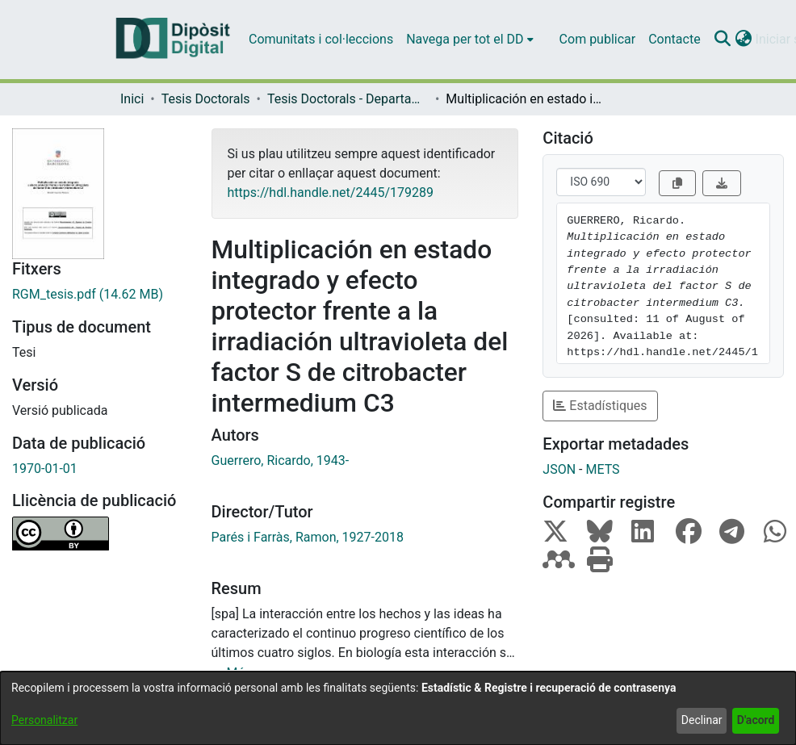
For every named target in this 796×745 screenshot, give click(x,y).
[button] (723, 39)
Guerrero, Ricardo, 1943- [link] (281, 460)
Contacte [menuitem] (674, 39)
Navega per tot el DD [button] (464, 39)
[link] (99, 294)
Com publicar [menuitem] (597, 39)
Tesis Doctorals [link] (205, 99)
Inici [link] (132, 99)
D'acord (756, 720)
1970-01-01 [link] (45, 468)
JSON (559, 469)
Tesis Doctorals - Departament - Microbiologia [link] (348, 99)
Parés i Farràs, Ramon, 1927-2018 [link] (308, 537)
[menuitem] (469, 39)
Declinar (702, 720)
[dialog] (398, 708)
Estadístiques (600, 405)
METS (602, 469)
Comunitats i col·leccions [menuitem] (321, 39)
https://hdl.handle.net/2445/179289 (331, 192)
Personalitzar (44, 720)
